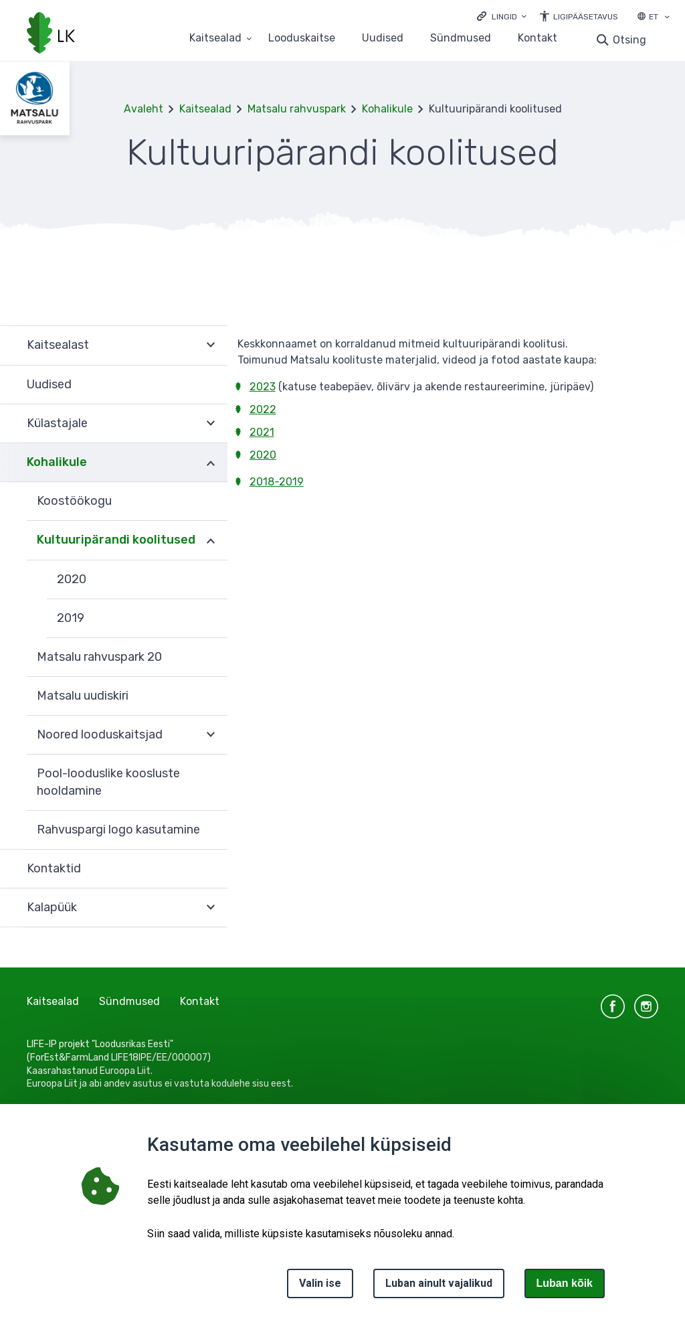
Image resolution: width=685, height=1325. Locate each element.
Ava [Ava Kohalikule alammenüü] (210, 462)
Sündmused (460, 38)
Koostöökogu (74, 500)
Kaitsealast (58, 344)
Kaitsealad (205, 108)
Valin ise (320, 1283)
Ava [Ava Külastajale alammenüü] (210, 423)
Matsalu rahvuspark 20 (99, 656)
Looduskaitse (301, 38)
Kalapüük (52, 907)
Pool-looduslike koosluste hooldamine (108, 781)
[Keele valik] (667, 18)
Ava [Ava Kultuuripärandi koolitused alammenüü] (210, 540)
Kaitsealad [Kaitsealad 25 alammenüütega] (215, 38)
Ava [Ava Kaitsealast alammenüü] (210, 345)
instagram (646, 1006)
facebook (613, 1006)
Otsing (629, 39)
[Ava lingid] (501, 15)
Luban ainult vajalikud (438, 1283)
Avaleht (143, 108)
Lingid (504, 16)
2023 (263, 386)
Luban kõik (564, 1283)
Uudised (382, 38)
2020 (71, 579)
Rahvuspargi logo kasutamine (118, 829)
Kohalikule (387, 108)
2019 (70, 618)
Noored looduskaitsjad (100, 734)
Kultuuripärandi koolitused (116, 539)
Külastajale (57, 423)
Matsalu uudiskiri (82, 695)
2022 (263, 409)
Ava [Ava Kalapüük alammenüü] (210, 907)
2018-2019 (277, 481)
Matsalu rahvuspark (297, 108)
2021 (262, 432)
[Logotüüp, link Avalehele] (51, 34)
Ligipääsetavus (585, 16)
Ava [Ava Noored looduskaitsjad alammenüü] (210, 735)
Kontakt (537, 38)
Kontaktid (54, 868)
